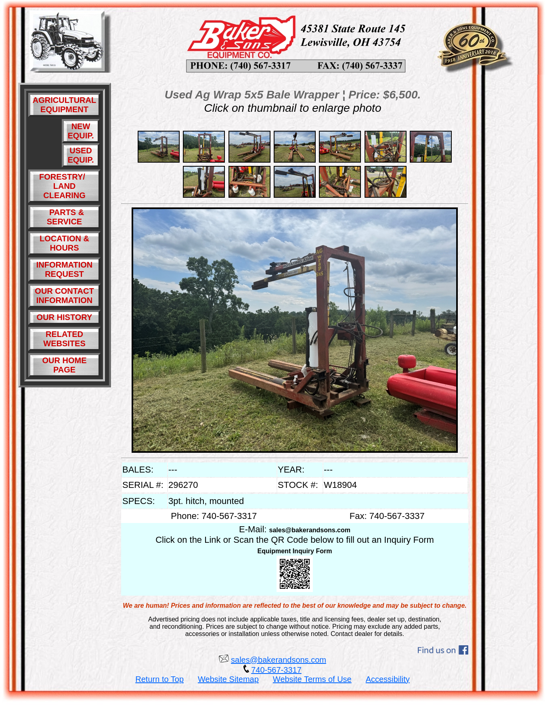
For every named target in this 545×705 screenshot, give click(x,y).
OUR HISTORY (64, 317)
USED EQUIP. (80, 155)
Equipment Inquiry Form (295, 551)
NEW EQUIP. (80, 131)
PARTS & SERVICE (64, 217)
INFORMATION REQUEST (64, 269)
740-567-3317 (276, 669)
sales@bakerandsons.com (309, 530)
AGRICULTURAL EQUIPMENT (64, 105)
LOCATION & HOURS (64, 243)
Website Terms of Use (312, 679)
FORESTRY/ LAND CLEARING (64, 186)
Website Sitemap (228, 679)
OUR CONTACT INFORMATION (64, 296)
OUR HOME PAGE (64, 365)
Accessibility (388, 679)
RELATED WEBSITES (64, 339)
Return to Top (159, 679)
